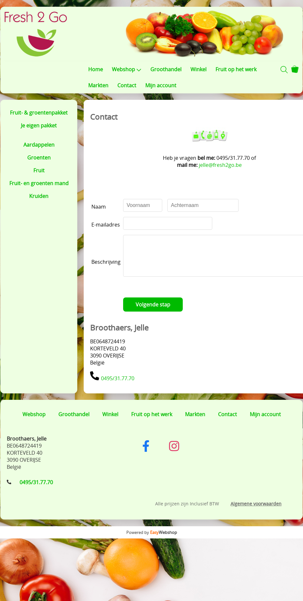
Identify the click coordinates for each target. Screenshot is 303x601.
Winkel (198, 69)
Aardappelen (39, 144)
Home (95, 69)
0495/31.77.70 (117, 386)
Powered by (151, 540)
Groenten (39, 157)
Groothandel (165, 69)
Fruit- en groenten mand (39, 183)
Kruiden (38, 196)
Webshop (126, 69)
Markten (98, 85)
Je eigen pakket (39, 125)
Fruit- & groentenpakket (39, 112)
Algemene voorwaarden (256, 511)
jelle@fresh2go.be (223, 164)
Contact (126, 85)
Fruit (39, 170)
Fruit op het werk (236, 69)
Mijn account (160, 85)
